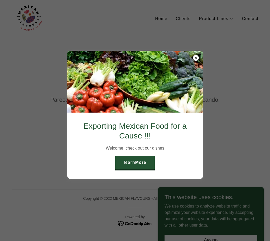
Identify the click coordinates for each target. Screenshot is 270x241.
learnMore (135, 162)
